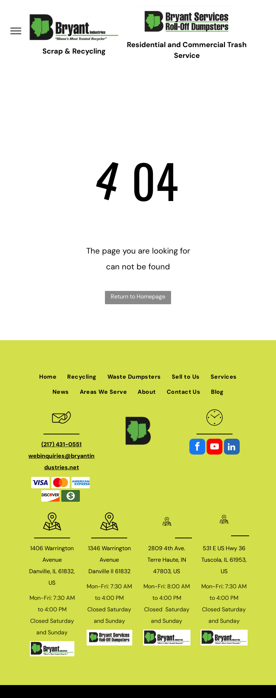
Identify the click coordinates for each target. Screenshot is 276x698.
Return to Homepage (138, 296)
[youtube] (214, 447)
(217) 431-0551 (61, 444)
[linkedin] (232, 447)
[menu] (15, 31)
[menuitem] (48, 376)
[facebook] (197, 447)
